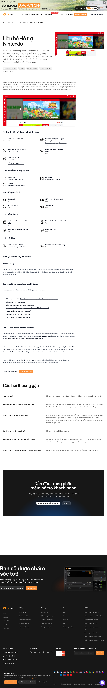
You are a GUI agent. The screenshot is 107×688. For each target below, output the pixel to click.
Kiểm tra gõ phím (68, 627)
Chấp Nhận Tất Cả (10, 682)
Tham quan (6, 628)
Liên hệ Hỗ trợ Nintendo (36, 22)
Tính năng (6, 620)
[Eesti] (55, 672)
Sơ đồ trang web (99, 684)
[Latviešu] (77, 672)
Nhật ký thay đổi (24, 623)
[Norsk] (84, 672)
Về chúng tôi (44, 612)
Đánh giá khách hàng (47, 619)
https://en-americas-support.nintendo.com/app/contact (39, 299)
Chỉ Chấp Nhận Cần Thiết (27, 682)
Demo (66, 503)
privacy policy (33, 678)
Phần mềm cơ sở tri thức (91, 612)
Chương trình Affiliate (47, 623)
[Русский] (97, 672)
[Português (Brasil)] (90, 672)
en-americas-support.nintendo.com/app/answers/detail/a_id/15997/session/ (18, 162)
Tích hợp (5, 624)
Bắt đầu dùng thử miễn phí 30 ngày (48, 503)
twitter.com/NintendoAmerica (16, 185)
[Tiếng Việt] (68, 675)
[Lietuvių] (74, 672)
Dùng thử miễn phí (80, 14)
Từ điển (65, 616)
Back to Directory (10, 371)
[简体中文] (71, 675)
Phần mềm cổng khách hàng (92, 636)
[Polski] (87, 672)
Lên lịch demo (31, 588)
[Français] (61, 672)
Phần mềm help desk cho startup (94, 640)
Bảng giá (5, 617)
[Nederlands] (81, 672)
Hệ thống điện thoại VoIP (91, 619)
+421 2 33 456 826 (11, 652)
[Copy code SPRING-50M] (19, 9)
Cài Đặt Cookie (42, 682)
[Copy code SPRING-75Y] (49, 9)
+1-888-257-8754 (11, 656)
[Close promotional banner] (104, 2)
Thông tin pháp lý (46, 627)
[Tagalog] (65, 675)
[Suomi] (58, 672)
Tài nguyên (35, 14)
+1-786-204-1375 (11, 659)
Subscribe (100, 653)
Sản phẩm (26, 14)
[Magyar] (68, 672)
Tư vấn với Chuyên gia (96, 14)
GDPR (90, 684)
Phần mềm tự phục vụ (90, 623)
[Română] (93, 672)
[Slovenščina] (103, 672)
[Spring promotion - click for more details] (53, 5)
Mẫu (64, 623)
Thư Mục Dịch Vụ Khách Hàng (17, 22)
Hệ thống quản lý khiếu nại (92, 633)
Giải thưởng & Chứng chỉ (48, 616)
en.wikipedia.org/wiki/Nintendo (17, 247)
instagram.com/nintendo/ (15, 179)
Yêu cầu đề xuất (24, 627)
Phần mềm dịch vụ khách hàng (93, 616)
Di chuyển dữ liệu (24, 616)
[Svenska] (61, 675)
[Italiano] (71, 672)
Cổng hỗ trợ (22, 612)
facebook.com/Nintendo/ (52, 179)
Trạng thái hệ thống (25, 619)
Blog (64, 612)
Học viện (65, 619)
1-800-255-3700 (13, 151)
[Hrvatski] (65, 672)
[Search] (63, 14)
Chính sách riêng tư (79, 684)
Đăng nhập (69, 14)
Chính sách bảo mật (65, 684)
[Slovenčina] (100, 672)
